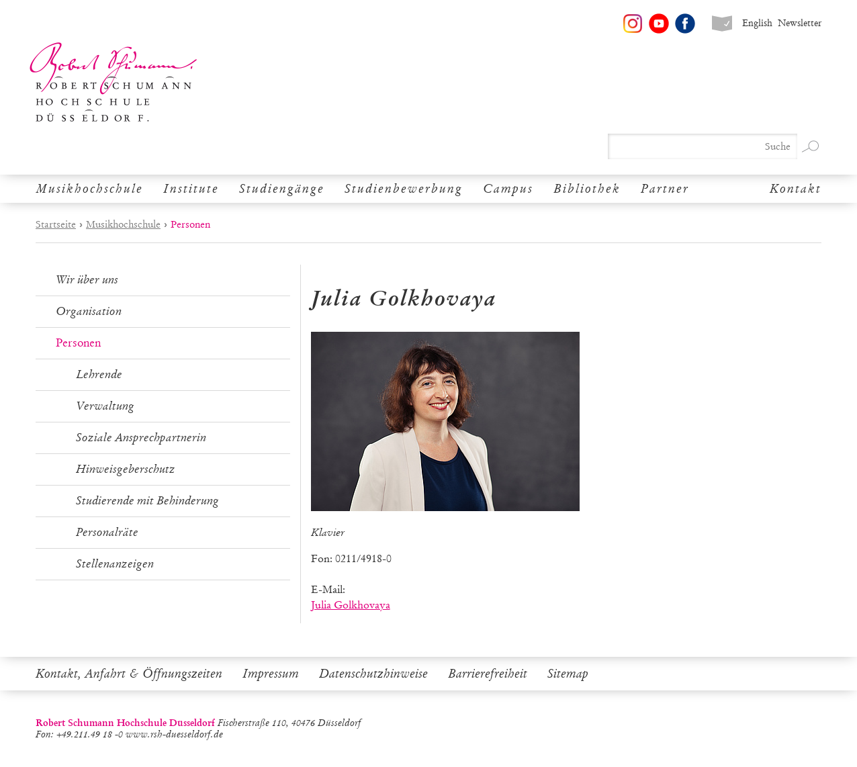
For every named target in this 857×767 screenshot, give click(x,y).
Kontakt (795, 188)
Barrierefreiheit (487, 673)
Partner (665, 188)
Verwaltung (105, 406)
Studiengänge (281, 188)
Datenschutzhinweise (373, 673)
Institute (191, 188)
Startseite (56, 224)
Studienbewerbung (404, 188)
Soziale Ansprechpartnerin (141, 438)
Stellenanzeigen (115, 564)
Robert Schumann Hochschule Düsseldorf (113, 82)
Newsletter (799, 23)
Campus (508, 188)
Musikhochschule (89, 188)
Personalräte (107, 532)
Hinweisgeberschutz (125, 469)
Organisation (89, 311)
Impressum (270, 673)
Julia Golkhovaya (350, 604)
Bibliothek (587, 188)
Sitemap (567, 673)
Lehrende (99, 374)
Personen (78, 343)
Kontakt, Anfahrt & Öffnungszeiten (129, 673)
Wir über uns (87, 280)
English (757, 23)
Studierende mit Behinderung (147, 501)
